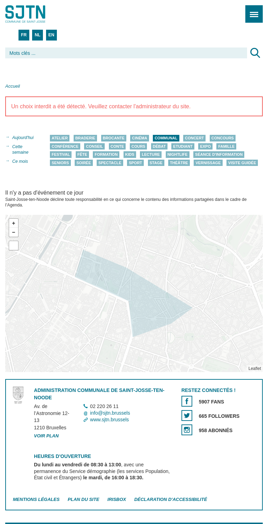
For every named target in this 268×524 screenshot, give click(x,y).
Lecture (151, 154)
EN (51, 34)
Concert (194, 138)
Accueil (12, 86)
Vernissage (208, 163)
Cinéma (139, 138)
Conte (117, 146)
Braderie (85, 138)
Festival (61, 154)
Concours (222, 138)
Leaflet (254, 368)
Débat (159, 146)
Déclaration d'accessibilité (170, 499)
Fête (82, 154)
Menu (251, 10)
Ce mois (20, 161)
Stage (156, 163)
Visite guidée (242, 163)
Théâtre (179, 163)
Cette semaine (20, 149)
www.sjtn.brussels (109, 420)
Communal (166, 138)
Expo (205, 146)
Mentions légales (36, 499)
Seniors (60, 163)
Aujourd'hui (23, 137)
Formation (106, 154)
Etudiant (183, 146)
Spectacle (109, 163)
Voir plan (46, 435)
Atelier (60, 138)
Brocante (114, 138)
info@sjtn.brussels (110, 413)
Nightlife (178, 154)
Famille (226, 146)
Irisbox (116, 499)
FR (24, 34)
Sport (135, 163)
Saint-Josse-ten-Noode (35, 14)
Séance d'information (219, 154)
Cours (139, 146)
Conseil (94, 146)
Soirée (83, 163)
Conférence (65, 146)
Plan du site (83, 499)
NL (37, 34)
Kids (129, 154)
